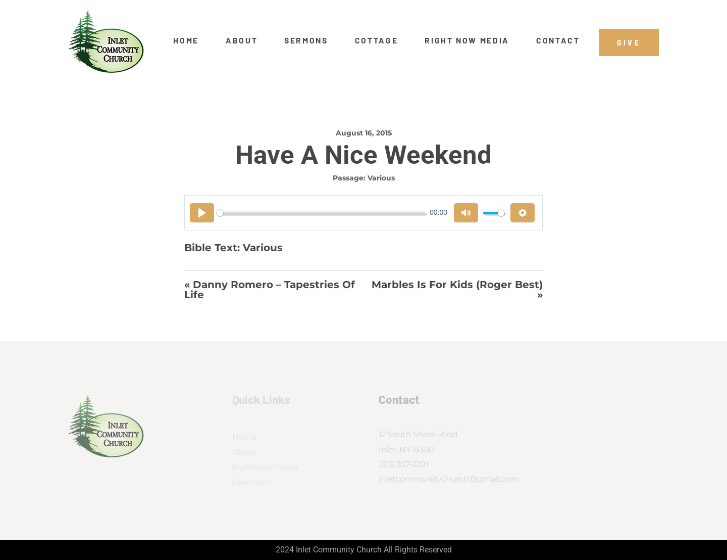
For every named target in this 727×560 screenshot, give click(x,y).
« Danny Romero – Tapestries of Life (269, 289)
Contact (558, 40)
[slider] (321, 213)
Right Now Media (467, 40)
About (241, 40)
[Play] (202, 212)
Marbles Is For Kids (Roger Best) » (457, 289)
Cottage (376, 40)
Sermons (306, 40)
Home (186, 40)
